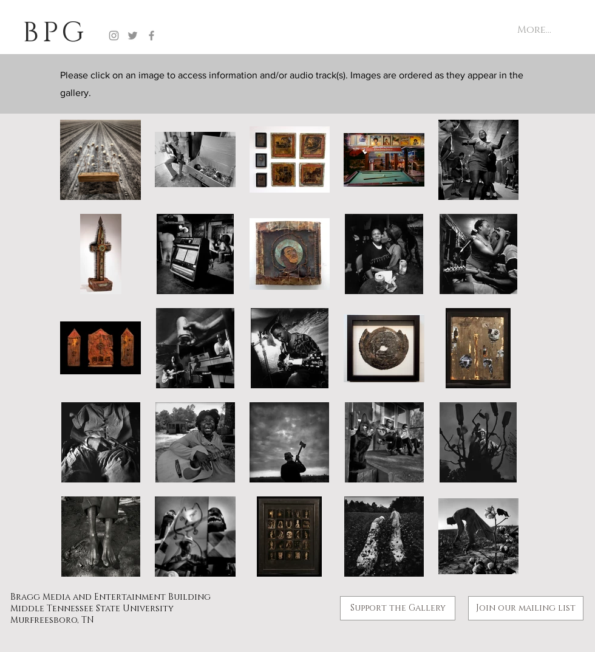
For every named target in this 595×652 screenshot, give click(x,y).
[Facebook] (151, 35)
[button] (525, 608)
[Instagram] (113, 35)
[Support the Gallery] (397, 608)
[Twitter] (132, 35)
